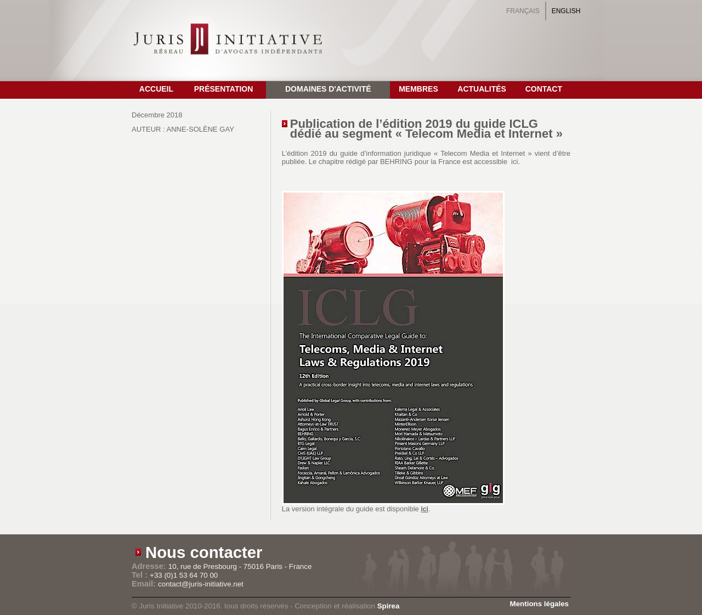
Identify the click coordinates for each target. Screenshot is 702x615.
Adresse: (150, 566)
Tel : (141, 575)
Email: (145, 583)
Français (523, 11)
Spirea (388, 606)
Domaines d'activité (328, 88)
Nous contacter (204, 552)
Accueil (156, 88)
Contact (543, 88)
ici (424, 509)
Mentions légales (539, 604)
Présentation (223, 88)
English (566, 11)
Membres (418, 88)
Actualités (481, 88)
